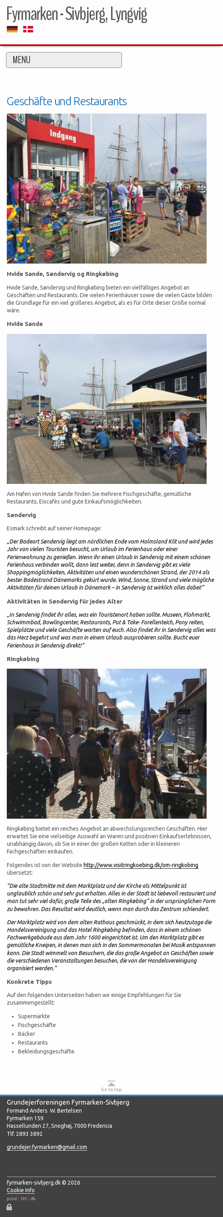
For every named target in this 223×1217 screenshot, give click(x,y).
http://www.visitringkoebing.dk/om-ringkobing (141, 865)
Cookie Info (21, 1190)
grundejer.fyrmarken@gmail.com (47, 1147)
